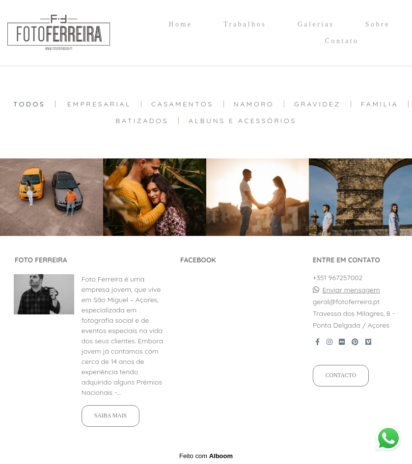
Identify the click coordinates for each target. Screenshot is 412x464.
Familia (379, 104)
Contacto (341, 375)
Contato (342, 41)
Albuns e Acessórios (243, 120)
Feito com (206, 456)
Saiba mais (110, 415)
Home (180, 24)
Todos (29, 104)
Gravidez (317, 104)
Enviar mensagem (351, 289)
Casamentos (182, 104)
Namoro (254, 104)
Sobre (377, 24)
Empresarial (99, 104)
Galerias (316, 24)
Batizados (141, 120)
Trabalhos (244, 24)
